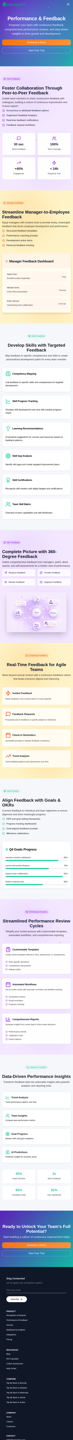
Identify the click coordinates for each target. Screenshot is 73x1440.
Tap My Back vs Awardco (16, 1388)
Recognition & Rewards (16, 1315)
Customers (10, 1426)
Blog (8, 1354)
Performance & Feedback (17, 1320)
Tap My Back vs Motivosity (17, 1393)
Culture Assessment (14, 1364)
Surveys (9, 1325)
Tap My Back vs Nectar (15, 1397)
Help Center (11, 1368)
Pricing (9, 1339)
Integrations (11, 1335)
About (8, 1417)
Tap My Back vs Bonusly (16, 1383)
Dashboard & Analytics (15, 1330)
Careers (9, 1422)
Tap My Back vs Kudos (15, 1402)
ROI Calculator (12, 1359)
